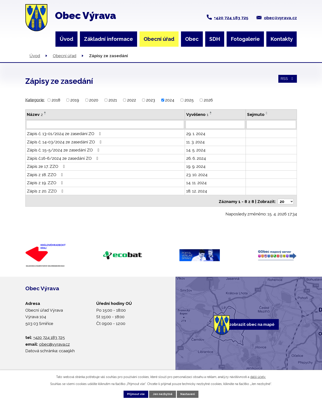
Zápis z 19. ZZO (46, 182)
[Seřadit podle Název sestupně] (45, 114)
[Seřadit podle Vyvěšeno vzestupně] (210, 112)
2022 (131, 100)
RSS (286, 80)
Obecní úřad (159, 39)
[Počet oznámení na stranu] (285, 200)
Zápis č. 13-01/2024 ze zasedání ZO (65, 133)
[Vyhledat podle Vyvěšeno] (215, 124)
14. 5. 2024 (195, 150)
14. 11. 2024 (196, 182)
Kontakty (281, 39)
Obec (192, 39)
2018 (56, 100)
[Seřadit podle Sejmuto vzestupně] (266, 112)
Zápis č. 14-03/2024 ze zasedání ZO (65, 141)
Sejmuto (255, 114)
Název (35, 114)
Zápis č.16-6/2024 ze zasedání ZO (63, 158)
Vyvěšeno (197, 114)
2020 (93, 100)
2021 (112, 100)
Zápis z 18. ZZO (46, 174)
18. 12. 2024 (196, 191)
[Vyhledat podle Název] (105, 124)
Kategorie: (35, 99)
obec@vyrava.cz (280, 17)
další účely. (258, 375)
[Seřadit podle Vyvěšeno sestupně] (210, 114)
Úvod (66, 39)
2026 (208, 100)
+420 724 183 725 (231, 17)
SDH (214, 39)
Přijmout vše (130, 393)
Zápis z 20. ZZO (46, 191)
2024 (169, 100)
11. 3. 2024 (195, 141)
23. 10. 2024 (196, 174)
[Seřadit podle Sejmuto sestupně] (266, 114)
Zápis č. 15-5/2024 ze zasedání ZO (64, 150)
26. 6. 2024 (196, 158)
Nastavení (193, 393)
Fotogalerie (245, 39)
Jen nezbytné (162, 393)
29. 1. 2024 (195, 133)
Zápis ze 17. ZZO (47, 166)
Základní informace (108, 39)
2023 (150, 100)
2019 (74, 100)
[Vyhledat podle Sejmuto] (271, 124)
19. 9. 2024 (195, 166)
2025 (189, 100)
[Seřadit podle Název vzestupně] (45, 112)
